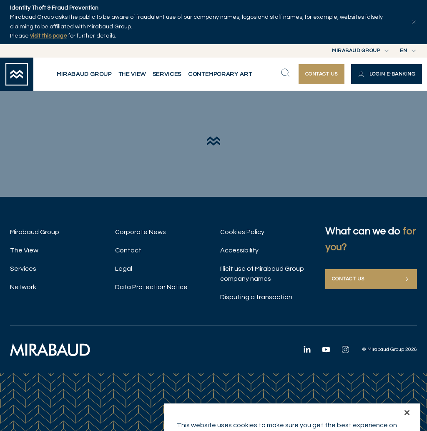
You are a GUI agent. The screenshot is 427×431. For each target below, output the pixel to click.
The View (24, 250)
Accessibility (239, 250)
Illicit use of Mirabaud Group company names (262, 273)
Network (23, 287)
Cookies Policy (242, 232)
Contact (128, 250)
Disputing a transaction (256, 297)
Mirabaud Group (34, 232)
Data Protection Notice (151, 287)
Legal (123, 268)
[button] (386, 74)
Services (23, 268)
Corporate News (140, 232)
